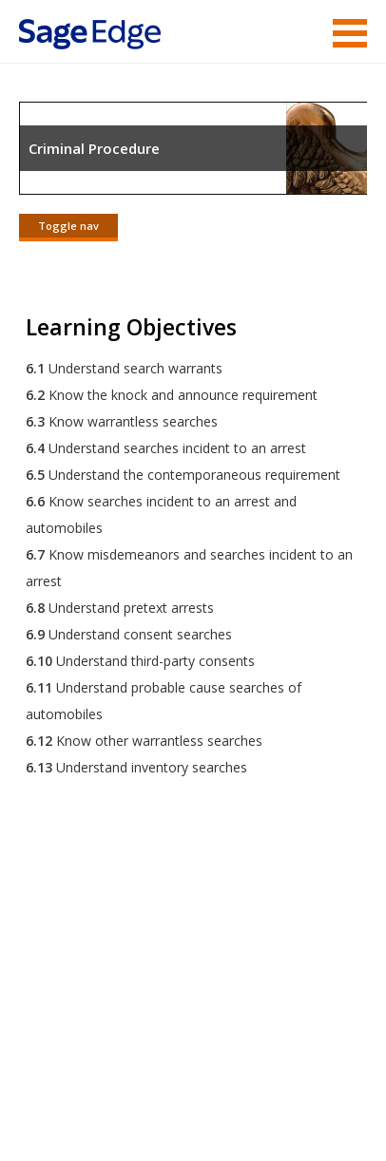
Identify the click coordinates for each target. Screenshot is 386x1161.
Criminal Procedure (94, 148)
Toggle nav (68, 226)
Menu (350, 33)
